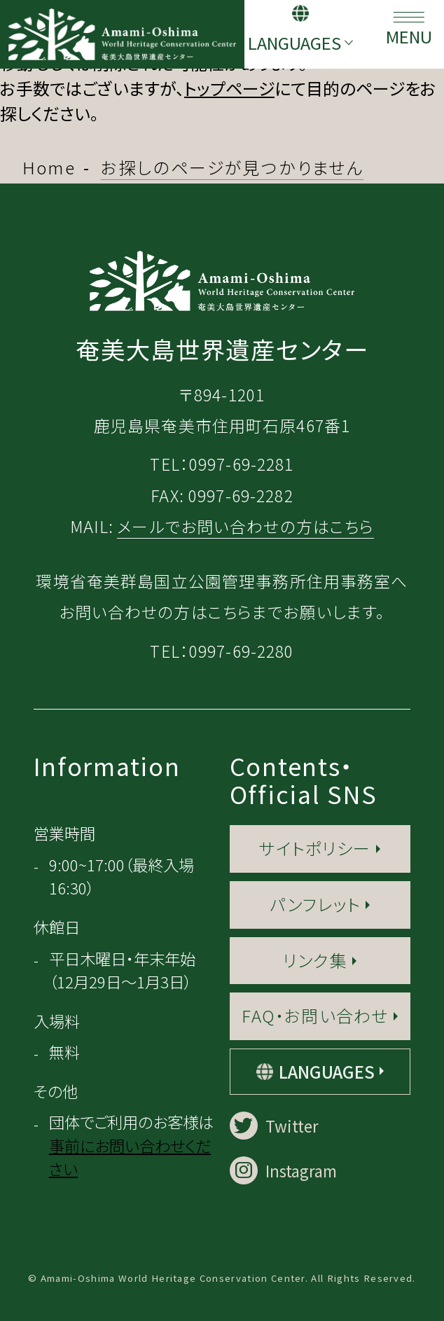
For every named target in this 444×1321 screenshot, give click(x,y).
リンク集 (315, 960)
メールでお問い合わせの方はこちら (245, 526)
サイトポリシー (314, 848)
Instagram (283, 1170)
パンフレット (315, 904)
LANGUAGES (294, 42)
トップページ (229, 88)
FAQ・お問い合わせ (315, 1015)
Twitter (274, 1126)
